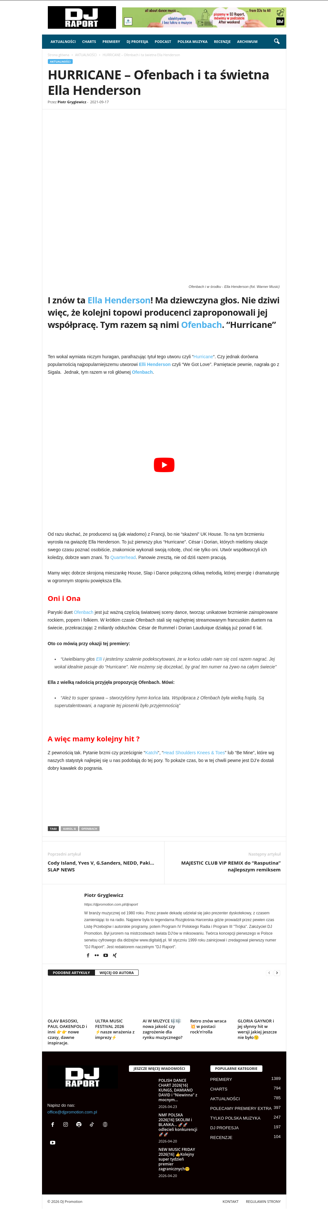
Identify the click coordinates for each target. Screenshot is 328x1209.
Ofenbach (201, 324)
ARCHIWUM (247, 41)
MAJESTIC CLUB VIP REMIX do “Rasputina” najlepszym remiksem (231, 866)
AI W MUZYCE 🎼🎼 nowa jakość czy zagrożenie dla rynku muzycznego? (163, 1029)
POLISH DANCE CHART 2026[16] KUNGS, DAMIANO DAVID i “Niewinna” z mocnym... (178, 1090)
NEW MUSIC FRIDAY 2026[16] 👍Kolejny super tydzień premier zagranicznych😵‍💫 (177, 1159)
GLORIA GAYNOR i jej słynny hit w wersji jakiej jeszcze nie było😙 (257, 1029)
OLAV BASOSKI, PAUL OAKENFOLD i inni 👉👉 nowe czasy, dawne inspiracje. (67, 1032)
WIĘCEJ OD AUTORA (117, 972)
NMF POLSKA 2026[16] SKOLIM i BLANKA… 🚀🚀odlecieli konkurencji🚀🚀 (178, 1124)
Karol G (69, 829)
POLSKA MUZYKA (193, 41)
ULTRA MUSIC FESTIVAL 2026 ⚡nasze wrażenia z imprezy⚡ (115, 1029)
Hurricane (203, 356)
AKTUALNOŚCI (63, 41)
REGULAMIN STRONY (263, 1201)
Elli (99, 659)
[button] (277, 42)
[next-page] (277, 973)
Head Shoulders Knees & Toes (194, 752)
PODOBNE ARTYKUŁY (71, 972)
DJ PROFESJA (137, 41)
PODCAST (163, 41)
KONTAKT (230, 1201)
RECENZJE (222, 41)
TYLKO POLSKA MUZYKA (235, 1118)
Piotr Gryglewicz (72, 101)
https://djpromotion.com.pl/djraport (111, 904)
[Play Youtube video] (164, 464)
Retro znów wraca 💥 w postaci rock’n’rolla (208, 1026)
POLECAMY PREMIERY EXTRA (241, 1108)
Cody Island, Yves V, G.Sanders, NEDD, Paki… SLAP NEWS (101, 866)
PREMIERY (111, 41)
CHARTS (89, 41)
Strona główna (58, 55)
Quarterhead (123, 557)
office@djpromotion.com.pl (72, 1112)
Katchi (151, 752)
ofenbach (89, 829)
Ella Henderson (119, 300)
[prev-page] (269, 973)
